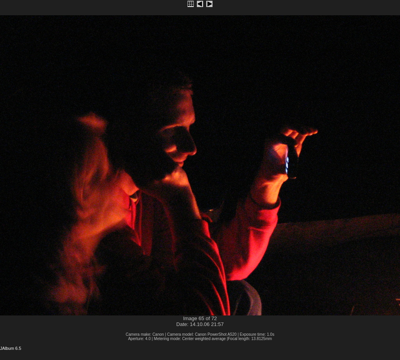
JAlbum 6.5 (10, 348)
